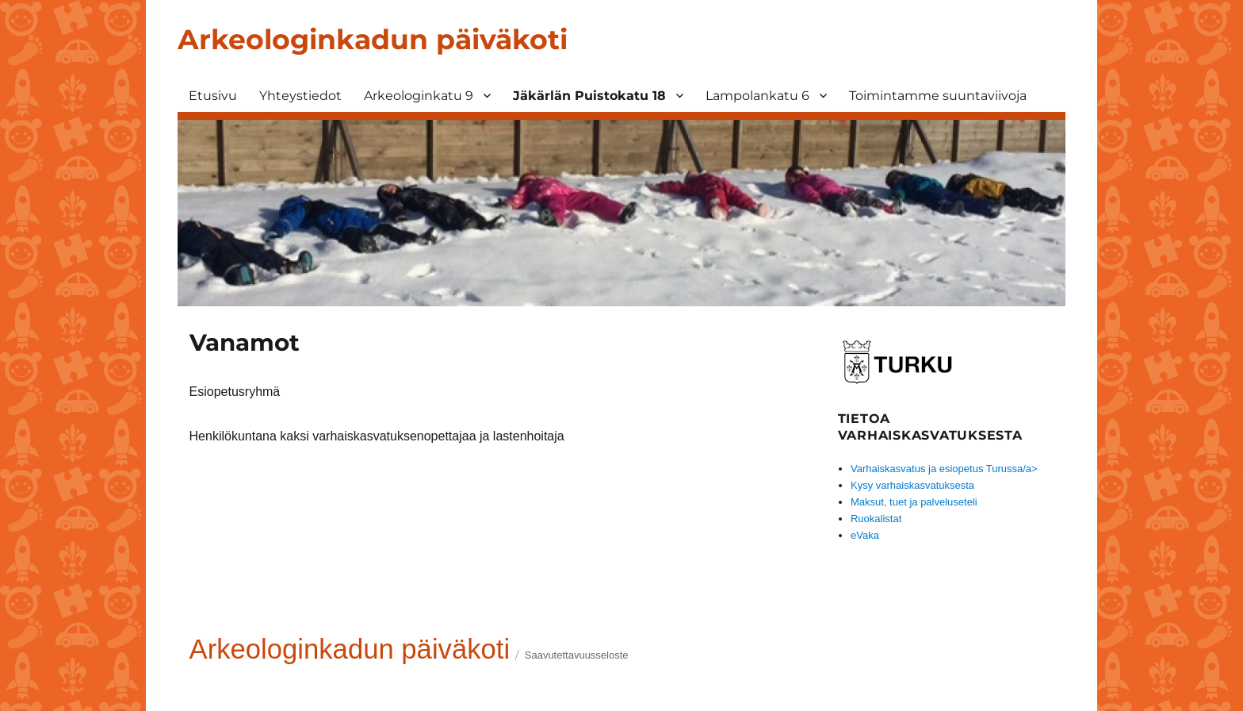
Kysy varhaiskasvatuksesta (912, 485)
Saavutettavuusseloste (577, 655)
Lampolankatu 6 (757, 95)
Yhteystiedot (300, 95)
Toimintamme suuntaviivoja (938, 95)
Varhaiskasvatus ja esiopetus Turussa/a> (944, 469)
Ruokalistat (876, 519)
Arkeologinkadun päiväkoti (373, 39)
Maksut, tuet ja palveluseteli (914, 502)
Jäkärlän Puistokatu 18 (589, 95)
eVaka (865, 535)
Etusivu (213, 95)
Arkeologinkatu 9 (418, 95)
